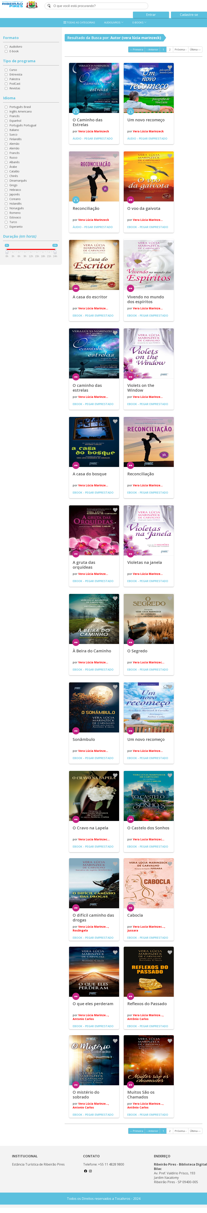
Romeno (15, 213)
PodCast (14, 83)
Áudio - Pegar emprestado (93, 138)
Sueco (13, 134)
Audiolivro (15, 46)
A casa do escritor (90, 297)
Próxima (181, 49)
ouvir (75, 111)
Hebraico (15, 190)
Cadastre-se (189, 14)
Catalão (14, 171)
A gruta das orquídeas (84, 565)
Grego (13, 185)
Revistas (14, 88)
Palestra (14, 79)
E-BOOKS (140, 22)
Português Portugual (22, 125)
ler (130, 199)
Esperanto (16, 226)
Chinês (13, 176)
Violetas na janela (144, 562)
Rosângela (80, 930)
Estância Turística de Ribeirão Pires (38, 1164)
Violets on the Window (140, 388)
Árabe (13, 167)
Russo (13, 157)
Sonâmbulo (84, 739)
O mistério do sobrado (86, 1094)
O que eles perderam (93, 1003)
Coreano (15, 199)
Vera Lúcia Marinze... (148, 220)
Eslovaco (15, 217)
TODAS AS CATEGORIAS (79, 22)
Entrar (151, 14)
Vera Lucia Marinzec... (148, 662)
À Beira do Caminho (92, 651)
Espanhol (15, 121)
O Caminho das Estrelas (87, 122)
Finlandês (15, 139)
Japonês (14, 194)
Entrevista (15, 74)
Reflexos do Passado (147, 1003)
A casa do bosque (90, 474)
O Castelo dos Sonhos (148, 828)
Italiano (14, 130)
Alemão (14, 144)
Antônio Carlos (138, 1019)
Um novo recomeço (146, 120)
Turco (13, 222)
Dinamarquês (18, 180)
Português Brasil (20, 107)
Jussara (132, 930)
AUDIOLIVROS (114, 22)
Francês (14, 116)
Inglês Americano (20, 111)
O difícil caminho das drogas (93, 917)
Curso (13, 70)
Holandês (15, 203)
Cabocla (135, 915)
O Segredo (137, 651)
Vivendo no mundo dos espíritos (145, 299)
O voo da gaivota (143, 208)
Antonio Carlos (83, 1019)
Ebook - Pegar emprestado (147, 227)
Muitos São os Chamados (141, 1094)
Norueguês (16, 208)
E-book (14, 51)
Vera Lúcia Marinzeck (93, 131)
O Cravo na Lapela (90, 828)
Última (195, 49)
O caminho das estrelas (87, 388)
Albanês (14, 162)
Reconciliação (86, 208)
